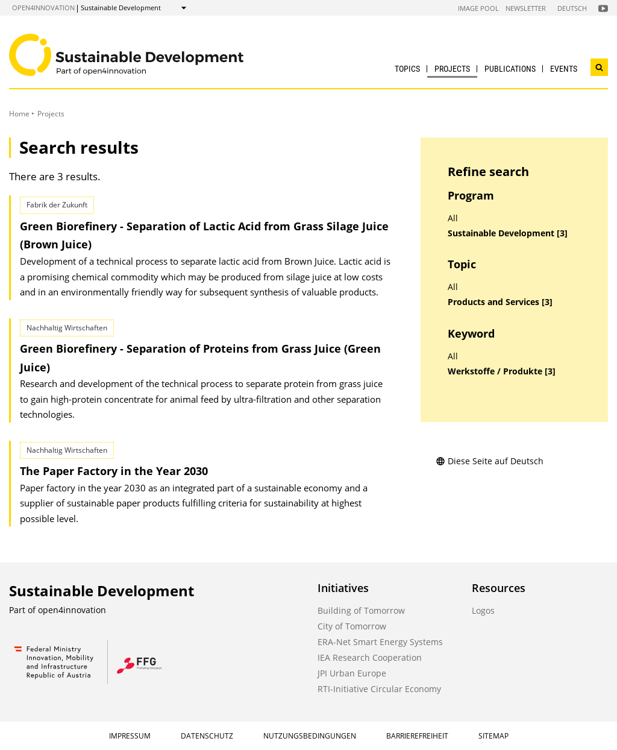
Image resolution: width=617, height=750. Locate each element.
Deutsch (572, 8)
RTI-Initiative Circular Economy (379, 689)
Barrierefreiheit (417, 736)
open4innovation (43, 7)
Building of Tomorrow (361, 610)
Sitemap (493, 736)
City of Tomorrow (352, 626)
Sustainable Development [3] (508, 233)
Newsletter (526, 8)
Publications (510, 69)
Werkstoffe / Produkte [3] (502, 371)
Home (19, 114)
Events (563, 69)
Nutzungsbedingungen (309, 736)
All (453, 218)
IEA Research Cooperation (370, 657)
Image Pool (478, 8)
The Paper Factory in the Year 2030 (114, 471)
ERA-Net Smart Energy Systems (380, 642)
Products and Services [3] (500, 302)
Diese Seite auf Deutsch (489, 461)
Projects (452, 69)
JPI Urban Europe (352, 673)
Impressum (130, 736)
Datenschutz (207, 736)
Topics (407, 69)
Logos (483, 610)
